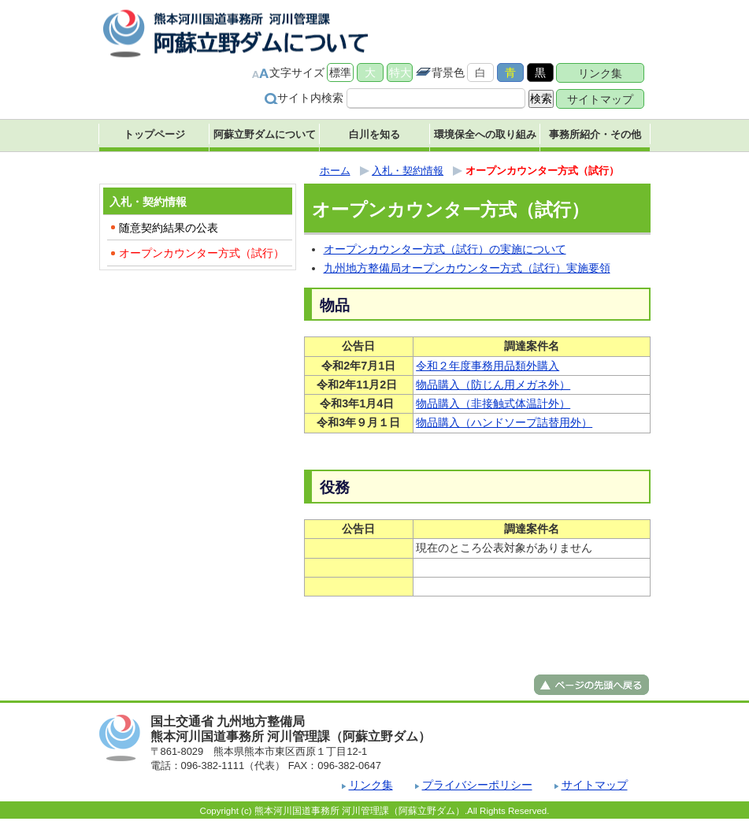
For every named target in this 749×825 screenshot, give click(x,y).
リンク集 (600, 73)
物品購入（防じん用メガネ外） (493, 384)
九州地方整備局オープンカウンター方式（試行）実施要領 (467, 268)
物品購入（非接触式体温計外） (493, 403)
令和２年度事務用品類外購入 (487, 365)
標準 (340, 72)
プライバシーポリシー (477, 785)
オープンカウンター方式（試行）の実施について (445, 249)
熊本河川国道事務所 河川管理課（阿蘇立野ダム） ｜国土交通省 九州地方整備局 (237, 33)
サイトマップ (600, 99)
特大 (400, 72)
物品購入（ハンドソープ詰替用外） (504, 422)
